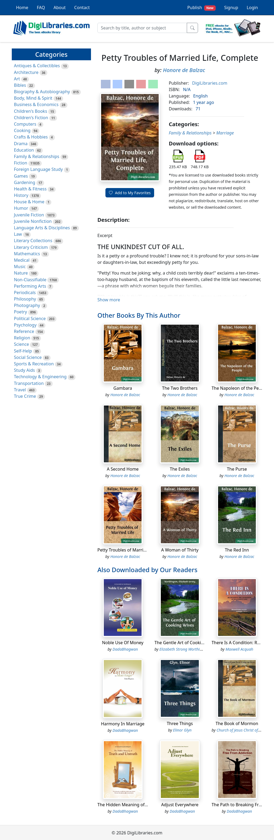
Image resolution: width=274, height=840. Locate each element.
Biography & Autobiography (42, 92)
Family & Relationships (36, 156)
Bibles (20, 85)
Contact (82, 7)
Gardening (24, 182)
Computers (25, 124)
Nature (21, 273)
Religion (22, 338)
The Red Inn (237, 550)
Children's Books (30, 111)
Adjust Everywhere (179, 805)
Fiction (20, 163)
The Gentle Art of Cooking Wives (186, 643)
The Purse (237, 469)
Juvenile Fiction (29, 215)
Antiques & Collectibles (37, 66)
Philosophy (25, 299)
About (60, 7)
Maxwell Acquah (239, 649)
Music (20, 266)
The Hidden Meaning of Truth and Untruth (139, 805)
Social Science (28, 357)
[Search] (142, 28)
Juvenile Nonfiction (33, 221)
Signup (231, 7)
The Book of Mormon (237, 723)
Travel (20, 390)
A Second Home (123, 469)
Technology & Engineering (40, 377)
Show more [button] (108, 300)
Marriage (225, 133)
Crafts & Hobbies (31, 137)
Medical (21, 260)
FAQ (41, 7)
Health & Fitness (30, 189)
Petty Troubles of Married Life (127, 550)
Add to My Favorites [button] (130, 192)
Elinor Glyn (182, 730)
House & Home (29, 202)
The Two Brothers (179, 388)
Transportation (29, 383)
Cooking (22, 130)
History (21, 195)
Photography (27, 305)
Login (252, 7)
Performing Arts (30, 286)
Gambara (122, 388)
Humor (21, 208)
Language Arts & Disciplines (42, 228)
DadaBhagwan (125, 649)
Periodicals (25, 292)
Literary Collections (33, 240)
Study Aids (24, 370)
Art (17, 79)
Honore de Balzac (184, 70)
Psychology (25, 325)
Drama (21, 144)
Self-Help (23, 351)
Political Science (30, 318)
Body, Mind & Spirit (33, 98)
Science (21, 344)
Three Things (180, 723)
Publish (201, 8)
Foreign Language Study (38, 169)
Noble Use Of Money (122, 643)
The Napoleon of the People (240, 388)
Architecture (26, 72)
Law (18, 234)
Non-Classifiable (30, 280)
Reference (24, 331)
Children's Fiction (31, 118)
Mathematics (27, 254)
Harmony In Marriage (122, 724)
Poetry (20, 312)
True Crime (25, 396)
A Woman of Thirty (179, 550)
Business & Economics (36, 104)
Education (24, 150)
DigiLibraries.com (209, 83)
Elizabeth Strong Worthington (184, 649)
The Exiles (180, 469)
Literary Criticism (31, 247)
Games (21, 176)
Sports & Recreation (34, 364)
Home (22, 7)
